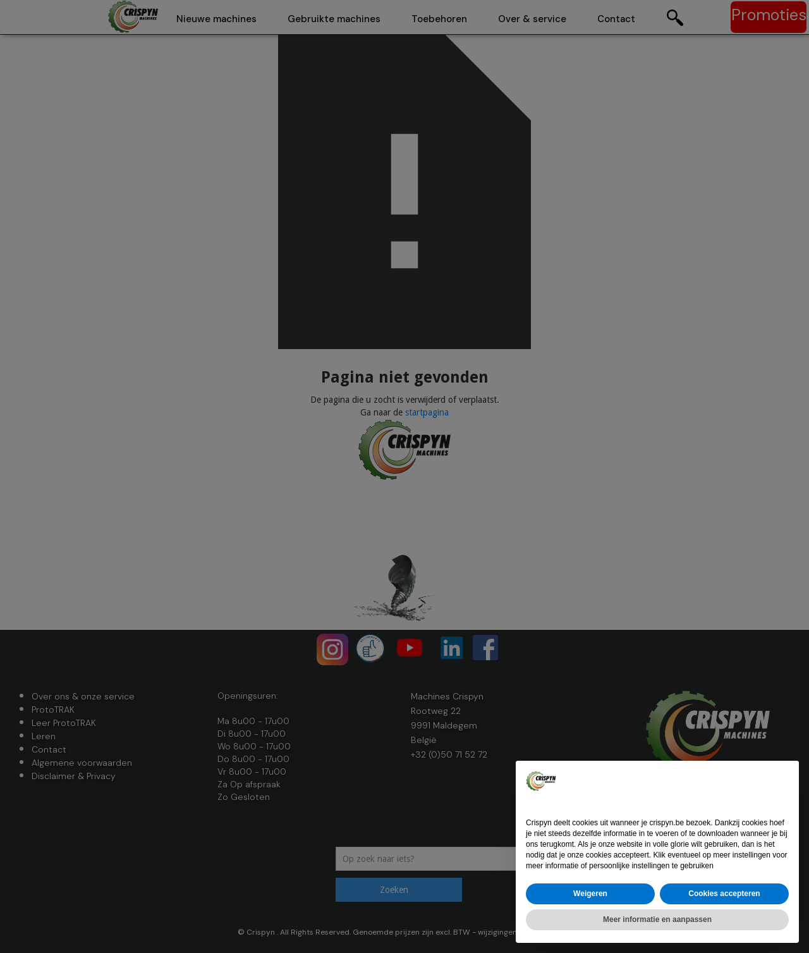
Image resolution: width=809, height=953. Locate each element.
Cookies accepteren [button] (724, 893)
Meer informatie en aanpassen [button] (657, 919)
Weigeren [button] (590, 893)
